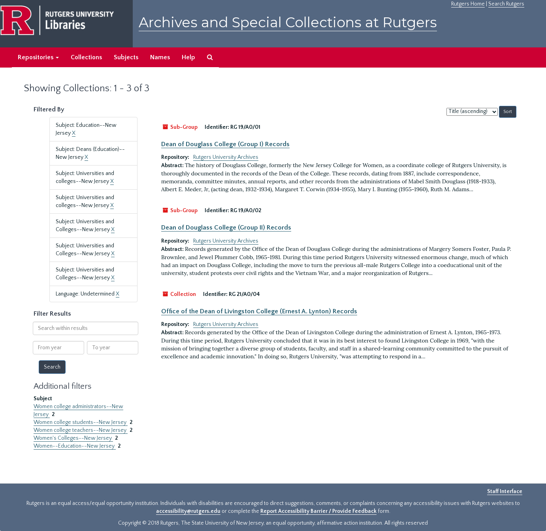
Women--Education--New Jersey (75, 446)
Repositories (38, 57)
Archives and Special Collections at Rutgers (288, 22)
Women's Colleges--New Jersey (73, 438)
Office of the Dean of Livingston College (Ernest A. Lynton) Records (259, 311)
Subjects (126, 57)
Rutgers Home (468, 4)
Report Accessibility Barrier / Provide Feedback (318, 511)
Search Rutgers (506, 4)
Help (188, 57)
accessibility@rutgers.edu (188, 511)
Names (160, 57)
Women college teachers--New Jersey (81, 430)
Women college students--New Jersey (81, 422)
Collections (86, 57)
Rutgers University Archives (225, 157)
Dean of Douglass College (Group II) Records (226, 227)
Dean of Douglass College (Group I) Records (225, 144)
